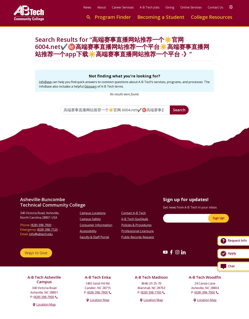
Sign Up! (218, 218)
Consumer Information (96, 225)
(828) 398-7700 (151, 292)
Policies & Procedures (136, 225)
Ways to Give (36, 252)
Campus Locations (93, 213)
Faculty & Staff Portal (94, 237)
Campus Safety (90, 219)
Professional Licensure (137, 231)
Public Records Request (137, 237)
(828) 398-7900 (41, 225)
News (87, 7)
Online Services (191, 7)
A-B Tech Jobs (149, 7)
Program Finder (113, 17)
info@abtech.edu (41, 234)
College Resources (211, 17)
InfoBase (45, 82)
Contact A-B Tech (133, 213)
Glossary (90, 86)
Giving (169, 7)
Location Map (46, 304)
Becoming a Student (160, 17)
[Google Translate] (231, 7)
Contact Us (215, 7)
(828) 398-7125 (47, 229)
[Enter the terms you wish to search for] (115, 109)
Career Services (123, 7)
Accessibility (88, 231)
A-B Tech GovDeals (134, 219)
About (101, 7)
